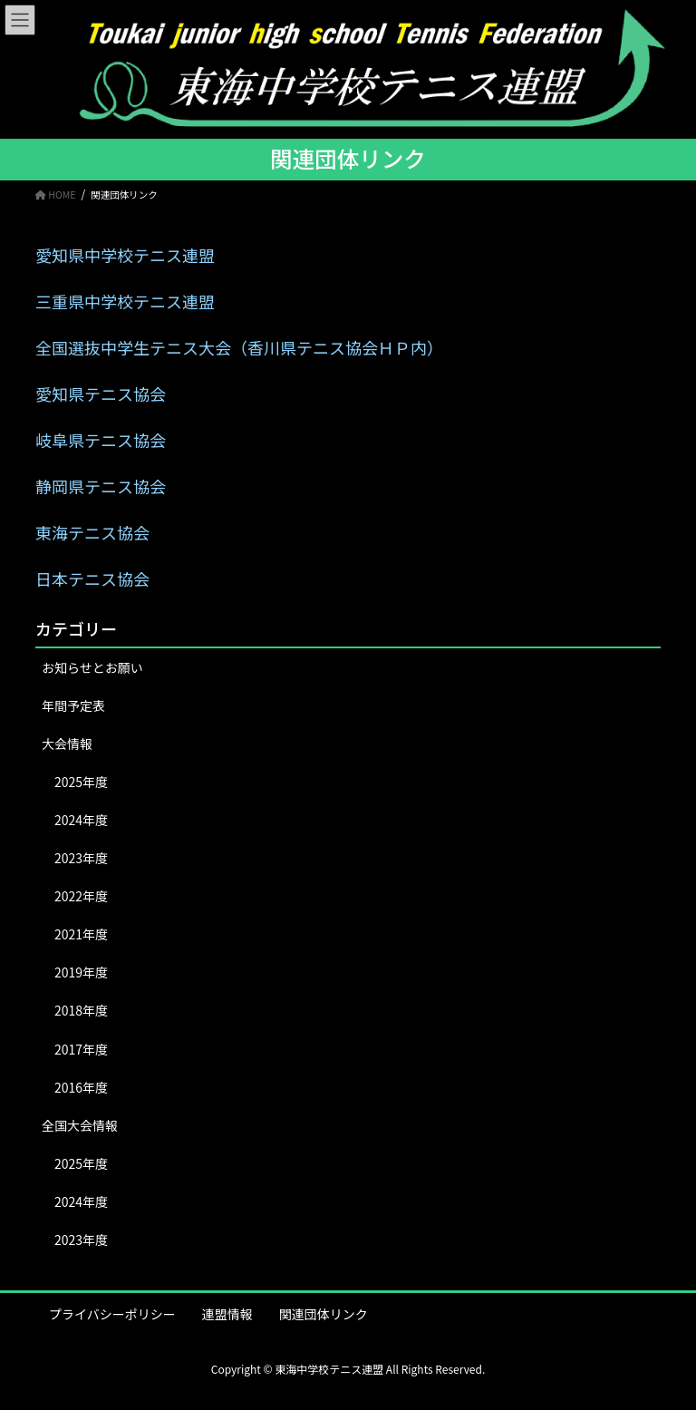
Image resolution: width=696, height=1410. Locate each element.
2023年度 (81, 858)
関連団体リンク (323, 1314)
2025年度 (81, 782)
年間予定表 (73, 705)
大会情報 (67, 743)
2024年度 (81, 820)
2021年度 (81, 934)
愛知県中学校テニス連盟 (125, 255)
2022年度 (81, 896)
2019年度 (81, 972)
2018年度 (81, 1010)
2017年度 (81, 1049)
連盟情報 (227, 1314)
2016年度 (81, 1087)
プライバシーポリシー (112, 1314)
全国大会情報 (80, 1125)
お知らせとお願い (92, 667)
